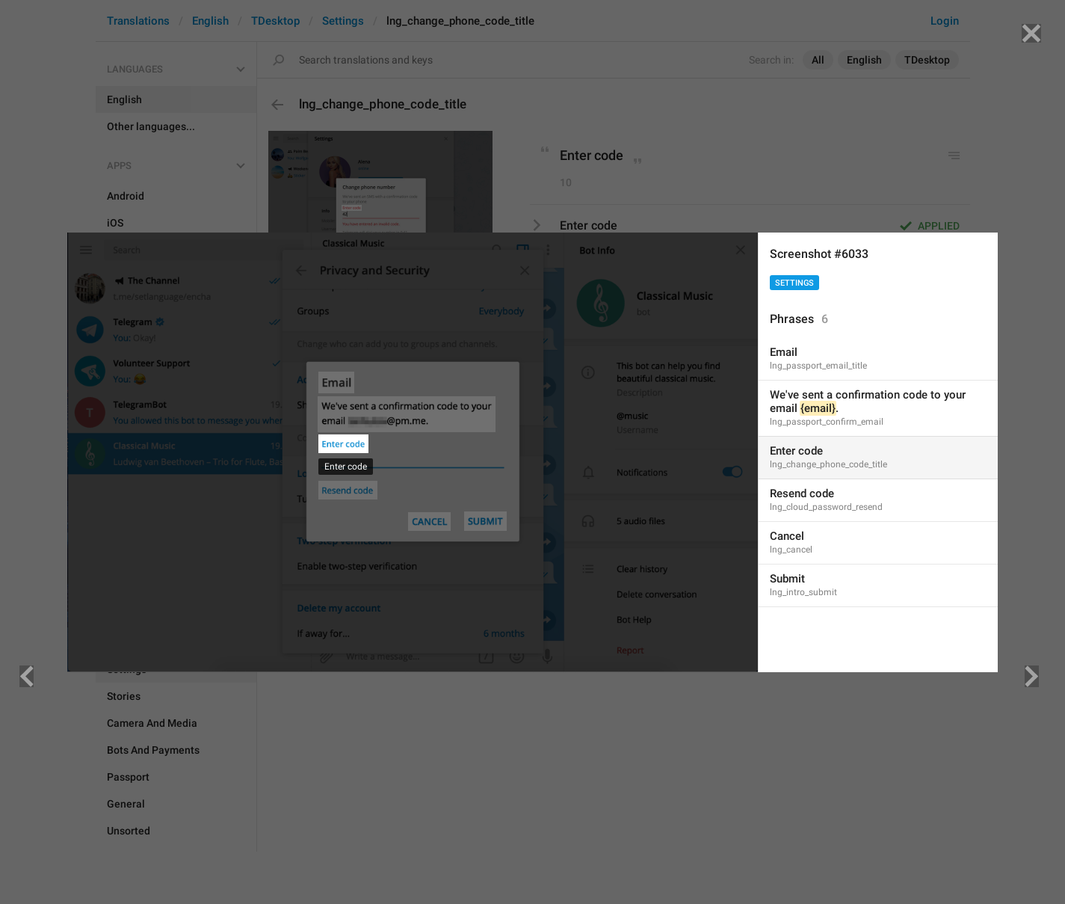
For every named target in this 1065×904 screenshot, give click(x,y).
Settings (794, 283)
